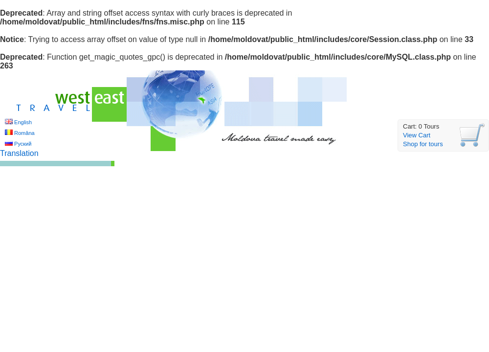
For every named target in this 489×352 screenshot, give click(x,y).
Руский (22, 144)
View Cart (416, 135)
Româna (24, 133)
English (23, 122)
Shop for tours (423, 144)
